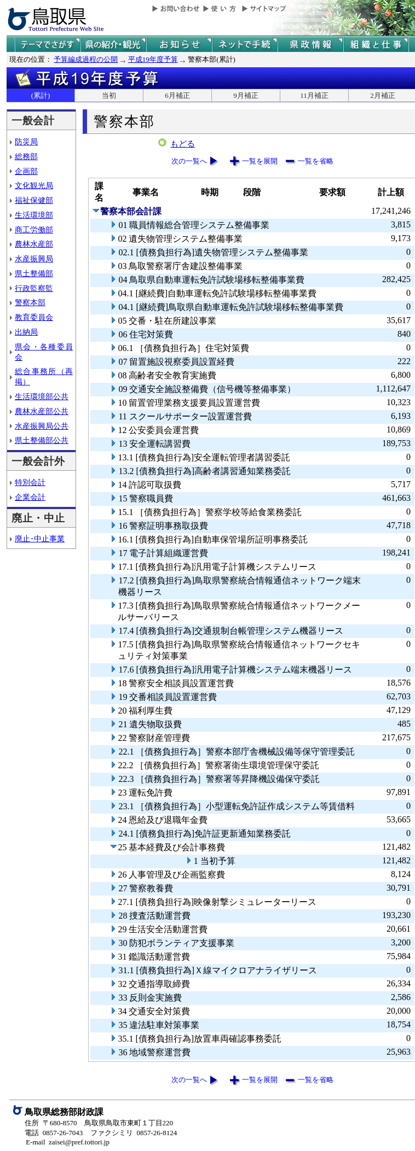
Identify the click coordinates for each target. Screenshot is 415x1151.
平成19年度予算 (153, 59)
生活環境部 (34, 215)
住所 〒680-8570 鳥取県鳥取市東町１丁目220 (99, 1123)
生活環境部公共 (41, 396)
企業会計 (30, 497)
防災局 (26, 141)
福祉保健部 (34, 200)
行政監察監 (34, 288)
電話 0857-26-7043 (54, 1133)
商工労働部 (34, 229)
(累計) (40, 95)
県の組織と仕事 (376, 44)
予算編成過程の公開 (86, 59)
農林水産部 (34, 243)
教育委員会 (34, 317)
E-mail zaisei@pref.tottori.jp (67, 1142)
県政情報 (310, 44)
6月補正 (177, 95)
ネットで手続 (245, 44)
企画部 (26, 171)
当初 (109, 95)
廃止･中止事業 (40, 538)
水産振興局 (34, 258)
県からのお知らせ (179, 44)
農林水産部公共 (41, 411)
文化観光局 (34, 185)
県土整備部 (34, 273)
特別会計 (30, 482)
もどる (182, 143)
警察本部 (30, 302)
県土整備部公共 (41, 440)
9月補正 (245, 95)
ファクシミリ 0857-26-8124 (133, 1133)
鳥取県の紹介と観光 (113, 44)
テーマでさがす (47, 44)
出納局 (26, 332)
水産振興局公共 (41, 426)
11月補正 (314, 95)
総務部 (26, 156)
